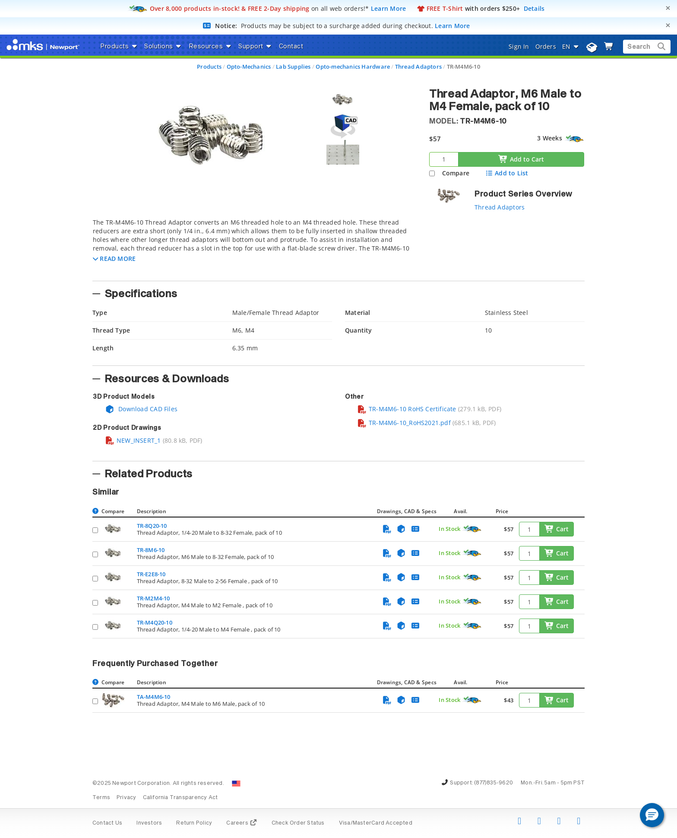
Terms (101, 797)
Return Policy (194, 823)
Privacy (126, 797)
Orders (545, 46)
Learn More (388, 8)
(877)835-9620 (493, 783)
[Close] (668, 8)
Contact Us (107, 823)
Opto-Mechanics (249, 66)
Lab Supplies (293, 66)
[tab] (254, 247)
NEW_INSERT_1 (133, 440)
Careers (241, 823)
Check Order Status (298, 823)
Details (534, 8)
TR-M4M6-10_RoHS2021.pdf (404, 423)
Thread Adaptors (418, 66)
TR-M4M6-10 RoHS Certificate (406, 409)
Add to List (506, 173)
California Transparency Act (180, 797)
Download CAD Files (141, 409)
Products (209, 66)
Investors (149, 823)
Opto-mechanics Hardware (353, 66)
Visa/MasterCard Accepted (375, 823)
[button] (114, 258)
